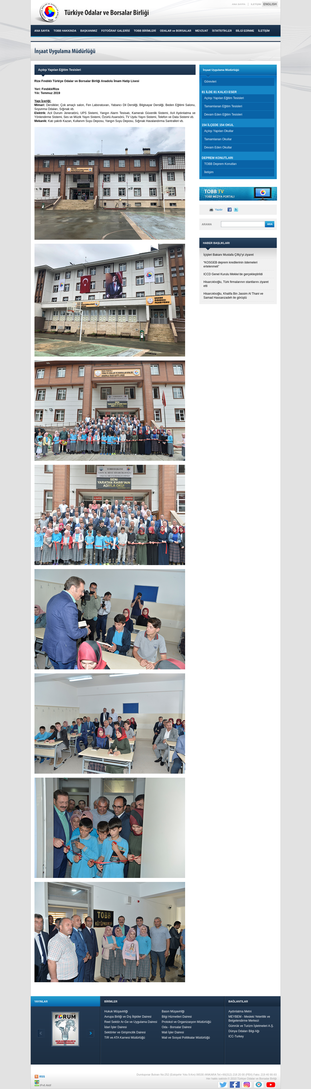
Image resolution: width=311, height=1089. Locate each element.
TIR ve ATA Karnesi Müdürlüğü (124, 1037)
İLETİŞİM (256, 4)
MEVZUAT (201, 30)
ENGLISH (270, 4)
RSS (42, 1076)
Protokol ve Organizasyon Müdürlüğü (186, 1022)
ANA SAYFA (238, 4)
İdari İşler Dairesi (115, 1027)
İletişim (209, 172)
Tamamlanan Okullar (218, 139)
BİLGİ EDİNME (245, 30)
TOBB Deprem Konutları (220, 164)
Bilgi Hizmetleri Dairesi (177, 1016)
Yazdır (219, 209)
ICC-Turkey (236, 1036)
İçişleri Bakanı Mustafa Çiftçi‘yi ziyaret (229, 254)
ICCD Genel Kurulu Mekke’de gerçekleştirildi (233, 274)
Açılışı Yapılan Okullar (219, 131)
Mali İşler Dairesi (173, 1032)
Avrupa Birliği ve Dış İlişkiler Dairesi (128, 1016)
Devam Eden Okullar (218, 147)
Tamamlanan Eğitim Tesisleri (223, 106)
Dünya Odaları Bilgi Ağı (244, 1031)
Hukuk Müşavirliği (116, 1011)
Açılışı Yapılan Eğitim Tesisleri (224, 98)
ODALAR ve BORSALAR (175, 30)
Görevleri (210, 81)
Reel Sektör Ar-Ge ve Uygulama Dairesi (130, 1022)
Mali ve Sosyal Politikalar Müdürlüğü (186, 1037)
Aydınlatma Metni (240, 1011)
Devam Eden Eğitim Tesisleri (223, 114)
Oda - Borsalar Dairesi (177, 1027)
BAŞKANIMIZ (88, 30)
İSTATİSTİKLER (222, 30)
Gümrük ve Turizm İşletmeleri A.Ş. (251, 1026)
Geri (41, 1033)
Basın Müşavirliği (173, 1011)
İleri (90, 1033)
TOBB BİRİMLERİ (145, 30)
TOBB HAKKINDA (65, 30)
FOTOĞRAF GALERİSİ (115, 30)
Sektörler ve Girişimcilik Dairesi (125, 1032)
